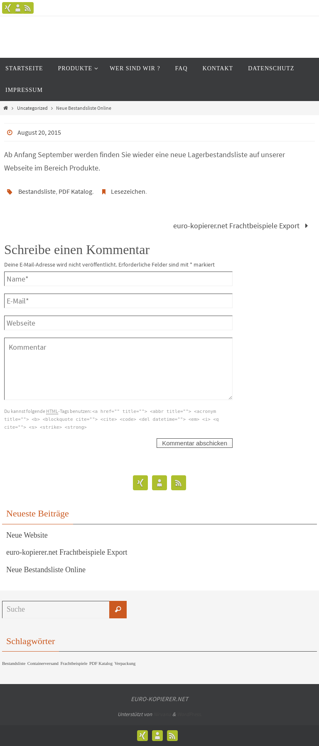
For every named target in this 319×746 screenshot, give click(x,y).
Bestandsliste (37, 191)
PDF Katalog (75, 191)
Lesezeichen (128, 191)
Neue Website (27, 535)
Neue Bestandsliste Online (46, 570)
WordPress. (189, 714)
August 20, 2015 (39, 132)
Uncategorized (32, 108)
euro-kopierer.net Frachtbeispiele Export (242, 225)
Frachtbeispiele (73, 663)
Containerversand (43, 663)
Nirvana (162, 714)
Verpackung (124, 663)
